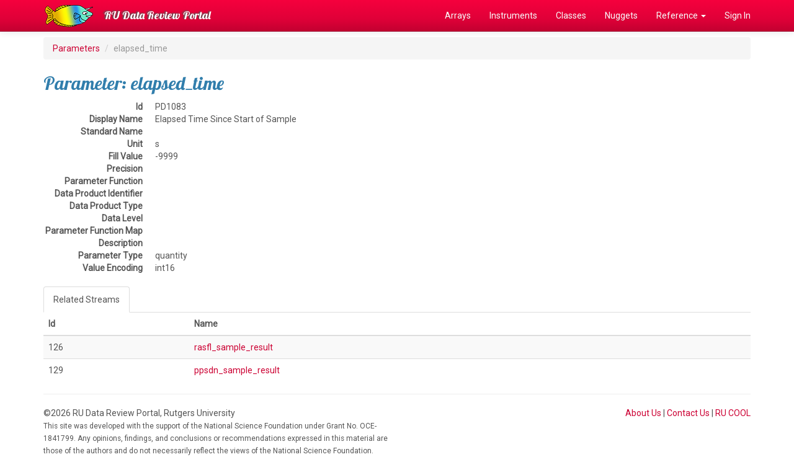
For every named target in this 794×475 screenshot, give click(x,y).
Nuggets (621, 15)
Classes (571, 15)
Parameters (76, 48)
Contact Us (688, 413)
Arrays (458, 15)
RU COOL (733, 413)
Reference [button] (681, 15)
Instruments (513, 15)
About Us (643, 413)
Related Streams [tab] (86, 299)
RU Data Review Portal (157, 15)
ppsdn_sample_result (237, 370)
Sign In (738, 15)
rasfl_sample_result (233, 347)
